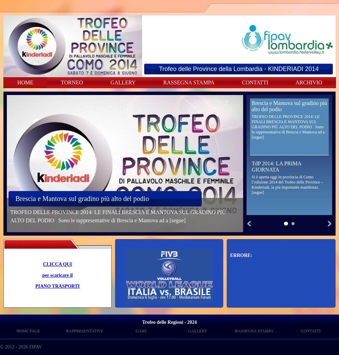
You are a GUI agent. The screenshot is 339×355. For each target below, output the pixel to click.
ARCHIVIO (309, 82)
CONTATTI (255, 82)
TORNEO (72, 82)
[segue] (178, 220)
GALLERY (123, 82)
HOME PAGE (28, 331)
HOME (25, 82)
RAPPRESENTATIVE (84, 331)
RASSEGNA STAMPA (189, 82)
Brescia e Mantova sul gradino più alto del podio (82, 198)
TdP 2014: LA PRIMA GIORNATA (276, 167)
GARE (141, 331)
